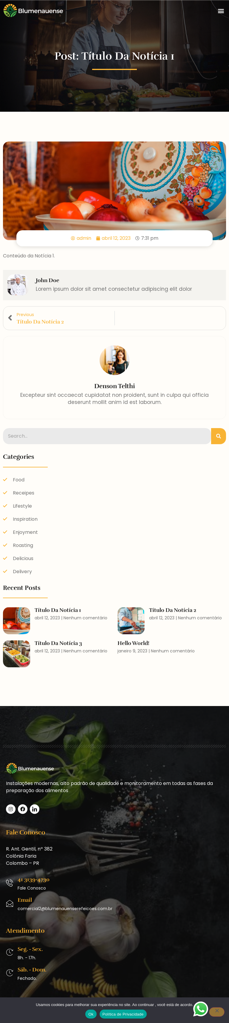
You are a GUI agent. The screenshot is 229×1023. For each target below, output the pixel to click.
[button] (221, 10)
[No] (217, 1012)
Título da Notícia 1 (58, 610)
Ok (90, 1014)
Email (25, 900)
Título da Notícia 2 (172, 610)
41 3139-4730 (33, 879)
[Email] (9, 903)
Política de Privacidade (123, 1014)
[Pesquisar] (218, 436)
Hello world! (133, 643)
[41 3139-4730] (9, 883)
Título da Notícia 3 (58, 643)
